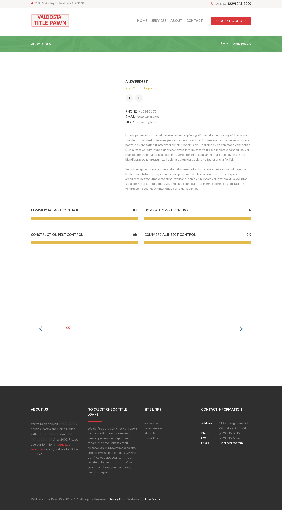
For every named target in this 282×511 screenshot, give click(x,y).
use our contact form (233, 444)
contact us (38, 450)
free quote (63, 445)
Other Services (154, 429)
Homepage (151, 424)
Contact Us (152, 439)
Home (225, 43)
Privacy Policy (119, 500)
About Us (151, 434)
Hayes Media (155, 500)
